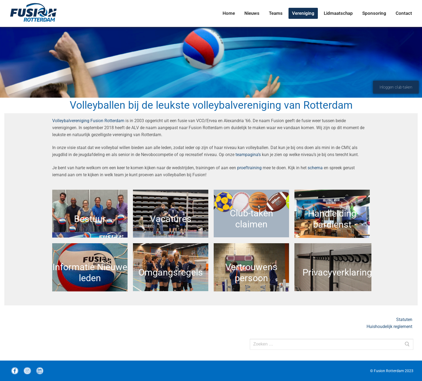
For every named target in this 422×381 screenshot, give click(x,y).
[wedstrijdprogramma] (40, 371)
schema (315, 167)
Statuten (404, 319)
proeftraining (249, 167)
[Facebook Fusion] (15, 371)
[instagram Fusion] (27, 371)
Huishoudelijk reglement (390, 326)
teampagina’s (248, 154)
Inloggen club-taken (395, 87)
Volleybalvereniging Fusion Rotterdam (88, 120)
